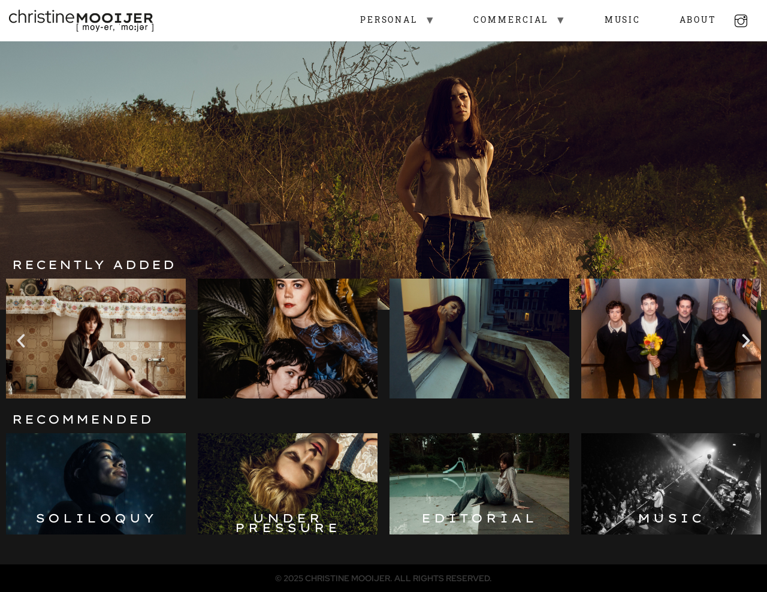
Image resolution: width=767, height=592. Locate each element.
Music (612, 20)
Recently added (94, 264)
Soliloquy (96, 518)
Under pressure (287, 523)
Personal (378, 20)
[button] (21, 341)
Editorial (479, 518)
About (688, 20)
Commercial (500, 20)
